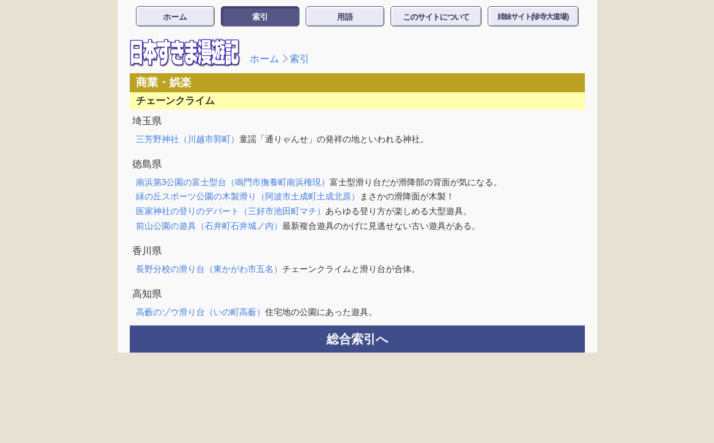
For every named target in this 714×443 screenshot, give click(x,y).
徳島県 (147, 164)
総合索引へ (357, 339)
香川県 (147, 250)
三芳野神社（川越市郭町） (187, 139)
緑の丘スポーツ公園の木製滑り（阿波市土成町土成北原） (248, 196)
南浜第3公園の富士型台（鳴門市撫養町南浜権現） (233, 182)
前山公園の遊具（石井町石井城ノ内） (209, 226)
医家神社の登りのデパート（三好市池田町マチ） (230, 211)
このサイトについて (436, 17)
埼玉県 (147, 121)
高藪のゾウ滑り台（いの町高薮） (200, 312)
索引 (260, 17)
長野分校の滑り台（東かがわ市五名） (209, 269)
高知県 (147, 294)
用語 (345, 17)
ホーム (175, 17)
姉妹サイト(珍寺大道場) (533, 16)
